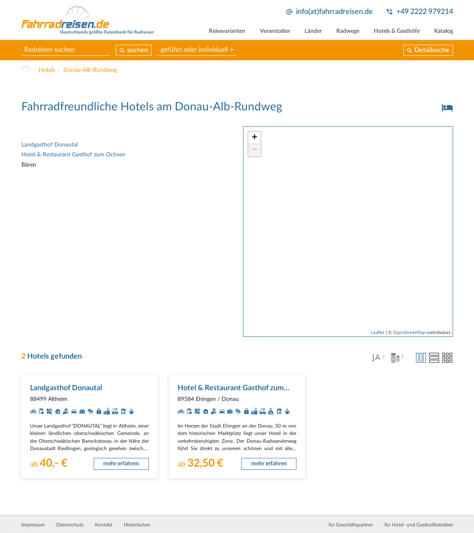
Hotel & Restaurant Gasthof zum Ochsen (73, 155)
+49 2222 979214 (424, 11)
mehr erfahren (121, 464)
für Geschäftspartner (350, 524)
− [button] (254, 150)
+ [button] (254, 138)
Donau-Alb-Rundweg (90, 70)
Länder (313, 31)
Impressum (33, 524)
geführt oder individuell (194, 49)
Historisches (137, 524)
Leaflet (377, 332)
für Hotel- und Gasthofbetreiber (418, 524)
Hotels (47, 70)
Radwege (347, 31)
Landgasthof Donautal (49, 145)
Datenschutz (69, 524)
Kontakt (103, 524)
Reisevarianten (227, 31)
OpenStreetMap (409, 332)
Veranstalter (275, 31)
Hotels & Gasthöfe (397, 31)
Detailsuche (431, 50)
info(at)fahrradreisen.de (334, 11)
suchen (137, 50)
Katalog (443, 31)
